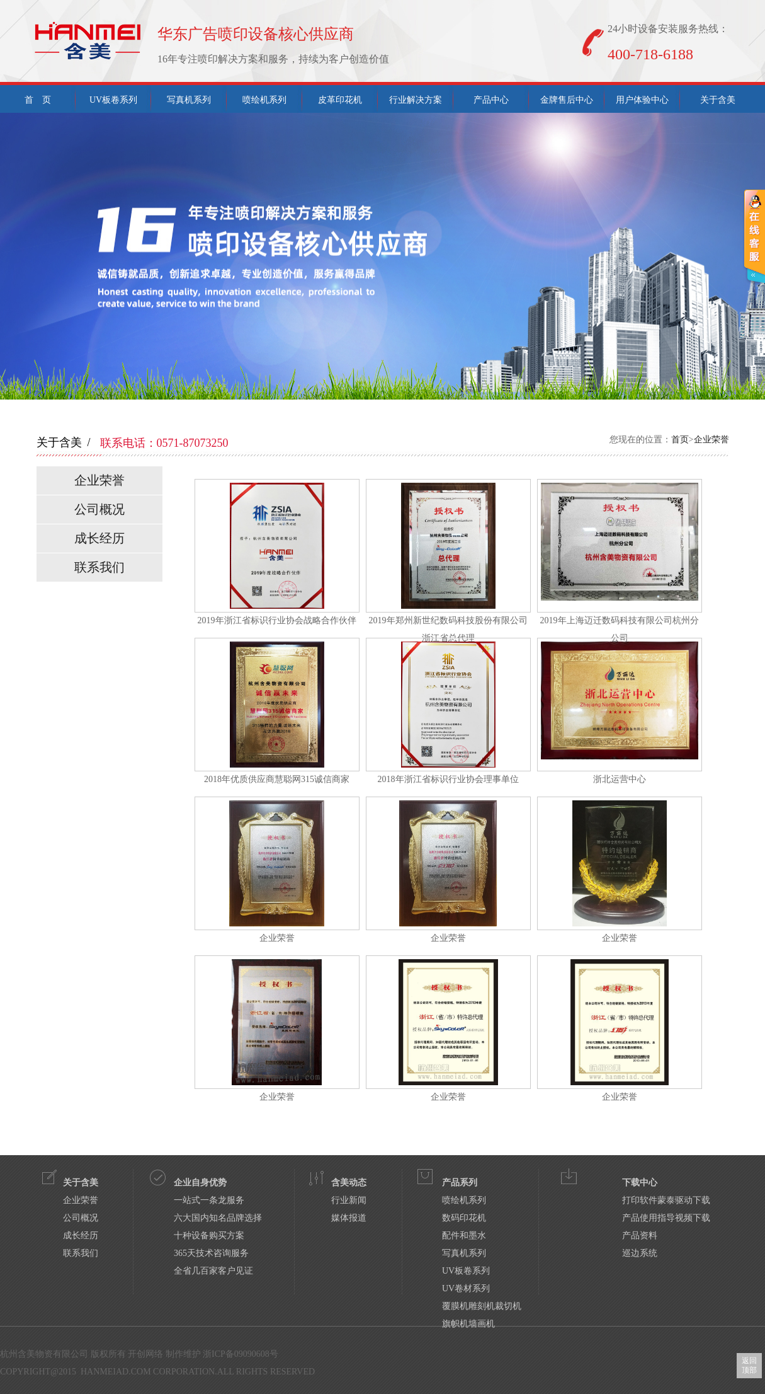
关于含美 (717, 100)
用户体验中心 (642, 100)
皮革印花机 (340, 100)
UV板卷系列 (113, 100)
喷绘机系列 (264, 100)
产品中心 (491, 100)
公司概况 (99, 509)
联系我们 (99, 567)
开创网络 (145, 1354)
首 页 (38, 100)
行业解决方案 (415, 100)
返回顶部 (749, 1365)
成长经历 (99, 538)
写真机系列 (189, 100)
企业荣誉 (711, 439)
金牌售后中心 (566, 100)
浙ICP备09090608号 (240, 1354)
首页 (680, 439)
